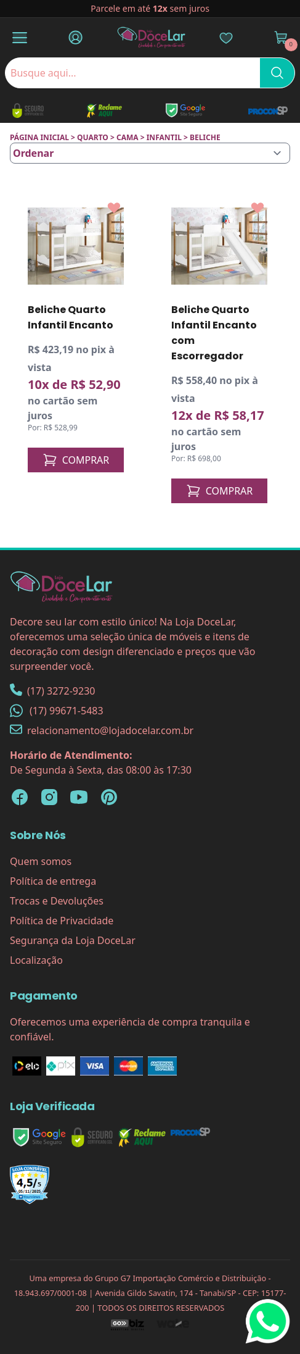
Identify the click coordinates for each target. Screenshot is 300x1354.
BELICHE (205, 137)
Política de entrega (53, 881)
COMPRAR (76, 460)
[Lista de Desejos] (226, 37)
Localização (36, 960)
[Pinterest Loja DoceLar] (108, 797)
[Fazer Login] (75, 37)
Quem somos (40, 861)
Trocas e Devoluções (56, 901)
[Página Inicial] (151, 37)
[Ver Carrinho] (281, 37)
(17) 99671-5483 (56, 710)
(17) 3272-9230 (52, 690)
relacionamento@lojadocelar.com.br (101, 730)
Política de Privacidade (61, 920)
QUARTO (92, 137)
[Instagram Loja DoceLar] (49, 797)
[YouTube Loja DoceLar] (79, 797)
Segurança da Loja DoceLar (73, 940)
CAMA (127, 137)
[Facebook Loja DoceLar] (20, 797)
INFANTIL (164, 137)
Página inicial (39, 137)
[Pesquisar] (277, 73)
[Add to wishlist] (114, 208)
